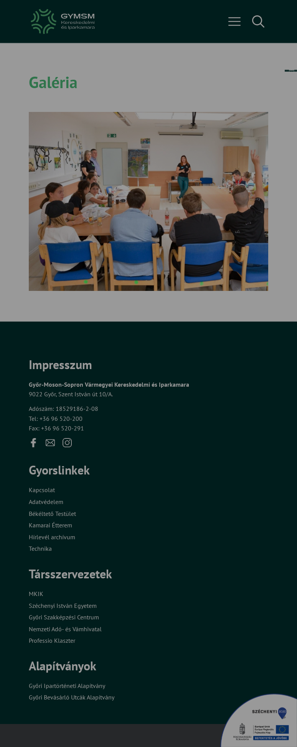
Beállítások (133, 398)
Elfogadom (72, 398)
